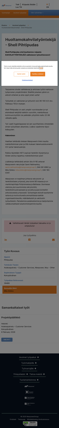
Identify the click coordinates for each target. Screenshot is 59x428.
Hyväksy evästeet (37, 74)
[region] (29, 73)
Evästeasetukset (27, 80)
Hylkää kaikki (21, 74)
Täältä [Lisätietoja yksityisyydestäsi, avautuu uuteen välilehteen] (41, 68)
